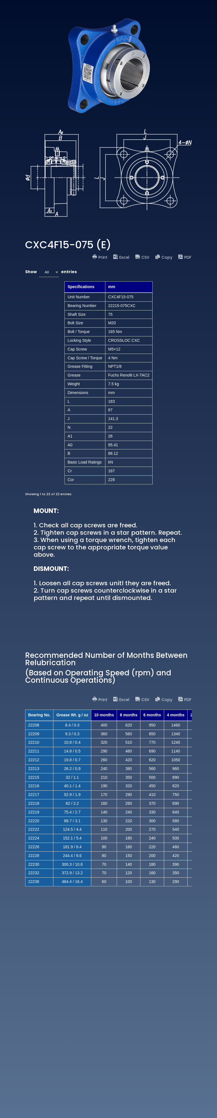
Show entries (51, 272)
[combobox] (49, 272)
